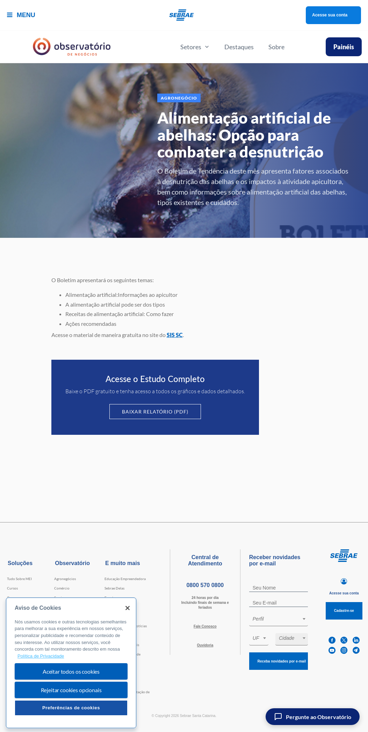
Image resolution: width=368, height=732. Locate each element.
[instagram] (343, 650)
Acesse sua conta (329, 15)
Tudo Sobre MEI (19, 579)
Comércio (62, 588)
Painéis (343, 47)
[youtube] (332, 650)
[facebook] (332, 640)
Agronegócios (65, 579)
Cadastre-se (344, 611)
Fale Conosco (205, 626)
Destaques (239, 47)
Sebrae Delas (114, 588)
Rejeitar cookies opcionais (71, 690)
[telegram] (356, 650)
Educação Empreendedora (125, 579)
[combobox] (278, 620)
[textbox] (282, 619)
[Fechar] (127, 608)
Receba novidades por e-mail (282, 661)
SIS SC (175, 334)
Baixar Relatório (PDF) (155, 412)
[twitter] (343, 640)
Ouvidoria (205, 645)
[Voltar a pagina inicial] (184, 15)
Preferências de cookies (71, 707)
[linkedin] (356, 640)
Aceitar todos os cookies (71, 671)
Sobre (276, 47)
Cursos (12, 588)
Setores (195, 47)
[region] (71, 663)
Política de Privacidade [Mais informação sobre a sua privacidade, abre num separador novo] (40, 656)
